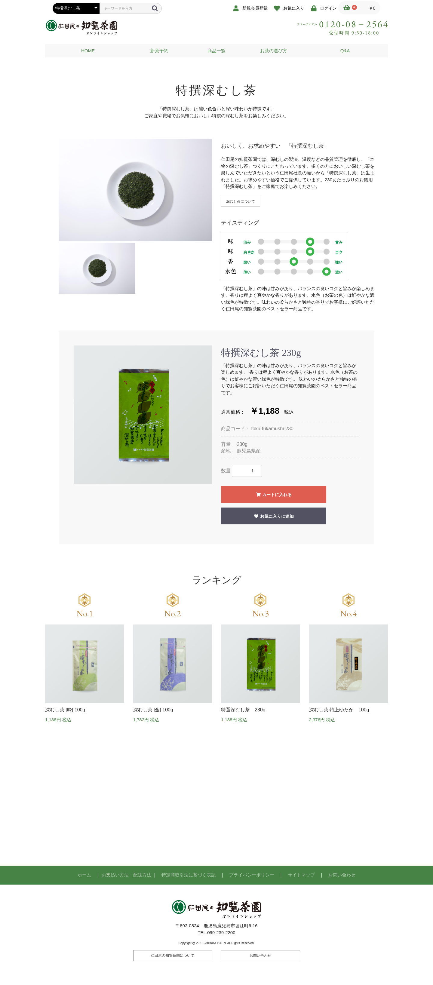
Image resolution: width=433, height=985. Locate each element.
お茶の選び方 (273, 50)
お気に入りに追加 (273, 516)
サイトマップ (301, 874)
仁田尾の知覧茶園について (172, 955)
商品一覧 (216, 50)
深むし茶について (240, 201)
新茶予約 (159, 50)
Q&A (345, 50)
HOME (88, 50)
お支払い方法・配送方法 (126, 874)
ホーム (84, 874)
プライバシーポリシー (251, 874)
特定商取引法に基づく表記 (188, 874)
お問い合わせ (341, 874)
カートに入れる (273, 494)
